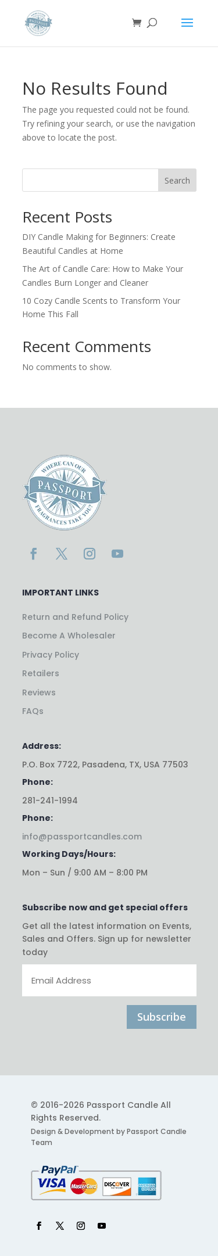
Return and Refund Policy (75, 617)
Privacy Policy (50, 655)
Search (177, 180)
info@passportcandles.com (82, 836)
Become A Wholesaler (69, 635)
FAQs (33, 711)
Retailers (40, 673)
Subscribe (161, 1017)
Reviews (39, 692)
